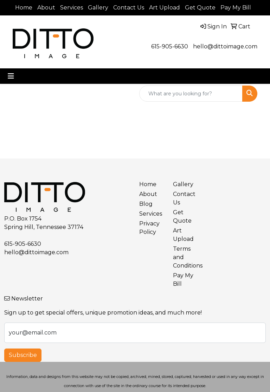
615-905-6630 (169, 46)
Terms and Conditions (185, 257)
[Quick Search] (191, 94)
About (46, 7)
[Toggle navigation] (11, 76)
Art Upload (164, 7)
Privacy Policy (149, 227)
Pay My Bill (235, 7)
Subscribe (23, 355)
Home (23, 7)
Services (71, 7)
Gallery (98, 7)
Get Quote (200, 7)
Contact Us (128, 7)
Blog (146, 204)
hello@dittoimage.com (225, 46)
